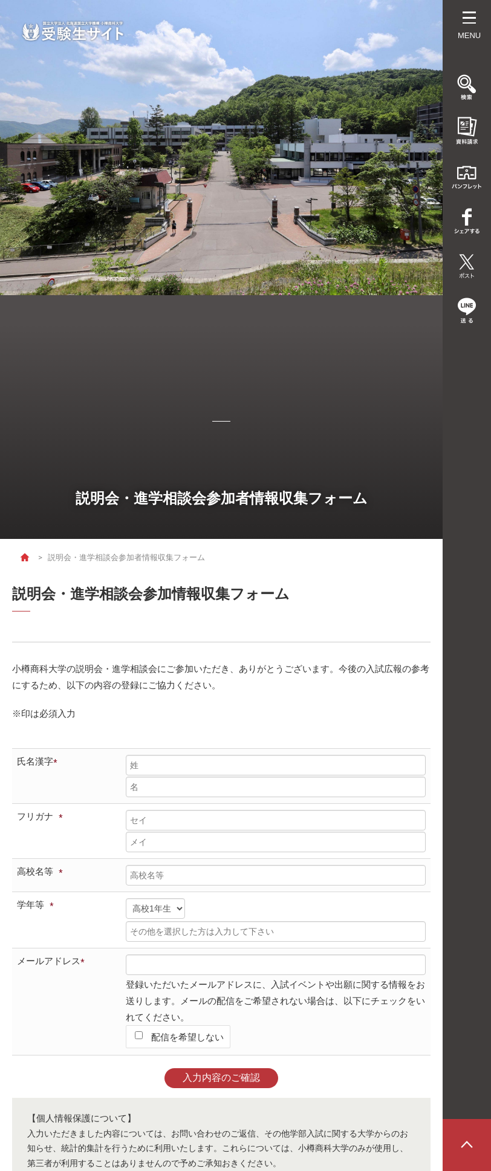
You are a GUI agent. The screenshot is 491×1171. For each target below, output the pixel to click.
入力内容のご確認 (221, 1077)
